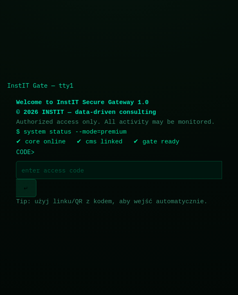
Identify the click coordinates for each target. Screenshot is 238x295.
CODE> (25, 152)
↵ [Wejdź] (26, 188)
